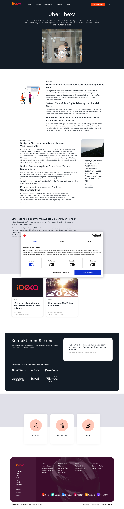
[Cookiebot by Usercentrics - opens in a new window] (93, 235)
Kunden (38, 4)
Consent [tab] (34, 241)
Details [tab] (62, 241)
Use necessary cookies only (61, 272)
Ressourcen (48, 4)
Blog (68, 4)
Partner (60, 4)
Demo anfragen (98, 4)
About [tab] (89, 241)
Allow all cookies (88, 272)
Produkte (28, 4)
